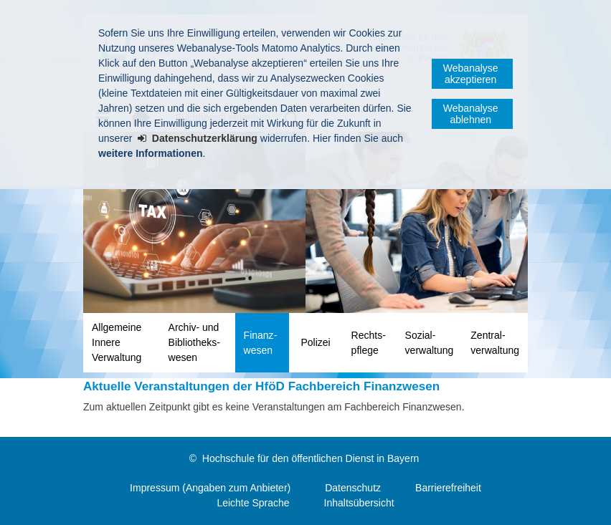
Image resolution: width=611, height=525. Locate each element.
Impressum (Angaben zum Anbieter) (210, 487)
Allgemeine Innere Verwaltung (116, 342)
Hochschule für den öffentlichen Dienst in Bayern (310, 458)
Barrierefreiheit (448, 487)
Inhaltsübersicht (359, 503)
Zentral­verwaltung (494, 342)
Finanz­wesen (261, 342)
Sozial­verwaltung (429, 342)
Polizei (315, 342)
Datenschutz (353, 487)
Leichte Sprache (253, 503)
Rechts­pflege (368, 342)
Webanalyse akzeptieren (470, 73)
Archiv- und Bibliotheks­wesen (194, 342)
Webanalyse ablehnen (470, 113)
